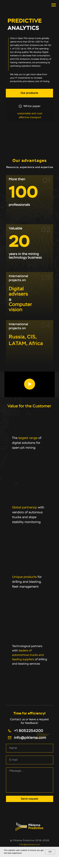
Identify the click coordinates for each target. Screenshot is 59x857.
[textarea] (29, 780)
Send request (29, 798)
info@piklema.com (29, 844)
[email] (29, 760)
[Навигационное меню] (53, 5)
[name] (29, 748)
